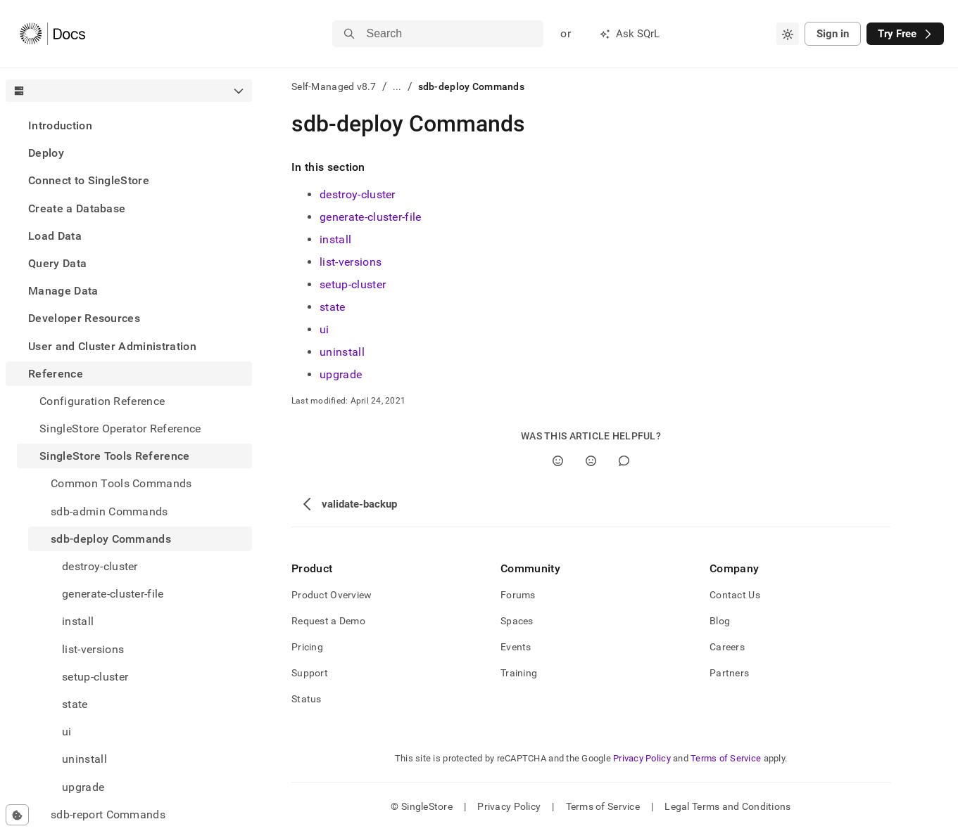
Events (515, 646)
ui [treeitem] (67, 731)
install (335, 239)
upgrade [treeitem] (83, 787)
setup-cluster (353, 284)
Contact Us (735, 594)
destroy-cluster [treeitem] (100, 566)
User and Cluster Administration (112, 346)
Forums (518, 594)
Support (309, 672)
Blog (720, 620)
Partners (729, 672)
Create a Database (76, 208)
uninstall (342, 352)
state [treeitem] (75, 704)
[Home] (52, 33)
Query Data (57, 263)
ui (324, 329)
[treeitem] (129, 125)
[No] (590, 460)
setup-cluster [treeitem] (95, 676)
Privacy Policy (642, 758)
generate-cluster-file (371, 217)
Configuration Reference (102, 401)
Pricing (307, 646)
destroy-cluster (358, 194)
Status (306, 698)
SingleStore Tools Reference (114, 456)
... (397, 86)
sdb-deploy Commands (111, 539)
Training (518, 672)
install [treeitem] (78, 621)
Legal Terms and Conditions (727, 806)
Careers (727, 646)
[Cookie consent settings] (17, 814)
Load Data (55, 236)
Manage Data (63, 290)
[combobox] (787, 33)
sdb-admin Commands (109, 511)
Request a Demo (328, 620)
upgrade (341, 374)
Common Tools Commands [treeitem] (121, 483)
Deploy (46, 153)
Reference (55, 373)
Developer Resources (84, 318)
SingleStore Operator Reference (120, 428)
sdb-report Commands (108, 814)
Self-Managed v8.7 (334, 86)
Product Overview (331, 594)
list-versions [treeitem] (93, 649)
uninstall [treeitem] (84, 759)
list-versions (351, 262)
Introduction (60, 125)
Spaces (517, 620)
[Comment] (624, 460)
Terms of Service (726, 758)
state (333, 307)
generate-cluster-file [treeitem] (113, 593)
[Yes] (557, 460)
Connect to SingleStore (88, 180)
